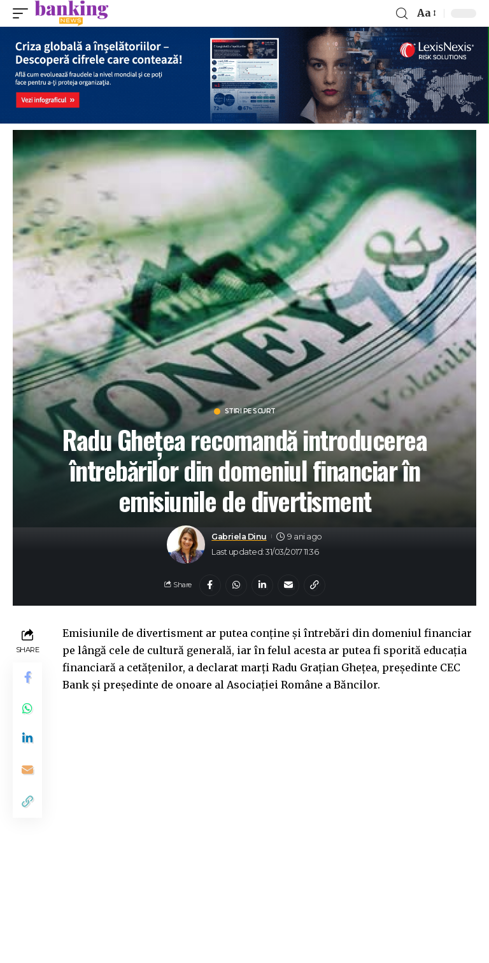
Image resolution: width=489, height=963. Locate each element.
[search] (402, 14)
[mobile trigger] (23, 13)
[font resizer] (425, 13)
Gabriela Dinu (239, 536)
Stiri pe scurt (250, 411)
